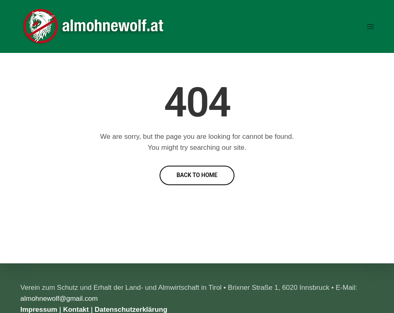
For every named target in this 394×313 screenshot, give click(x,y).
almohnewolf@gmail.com (59, 298)
